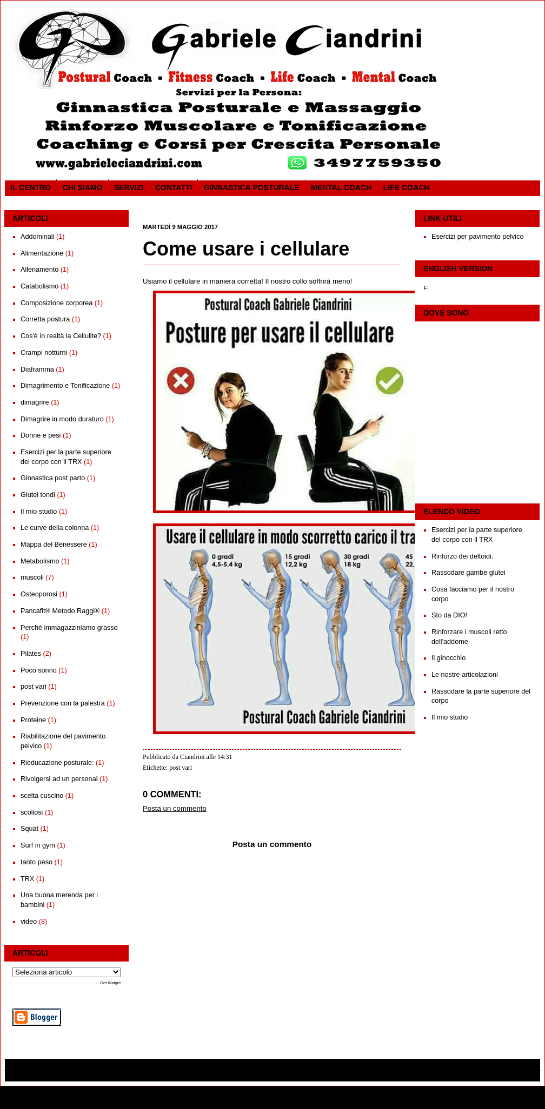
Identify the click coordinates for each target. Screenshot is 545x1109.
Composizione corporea (56, 303)
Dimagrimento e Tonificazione (65, 385)
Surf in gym (38, 845)
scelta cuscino (42, 795)
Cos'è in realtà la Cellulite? (61, 336)
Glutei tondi (38, 495)
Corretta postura (45, 319)
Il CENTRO (30, 187)
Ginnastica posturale (252, 187)
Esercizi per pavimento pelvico (477, 236)
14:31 (224, 757)
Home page (271, 1014)
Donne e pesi (41, 435)
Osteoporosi (39, 594)
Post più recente (163, 1014)
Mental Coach (341, 187)
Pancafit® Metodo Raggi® (60, 611)
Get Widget (110, 982)
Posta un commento (175, 808)
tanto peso (36, 862)
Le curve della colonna (55, 528)
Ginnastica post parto (53, 478)
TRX (27, 879)
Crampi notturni (44, 353)
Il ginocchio (448, 658)
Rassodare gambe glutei (468, 572)
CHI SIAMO (83, 187)
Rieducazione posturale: (57, 763)
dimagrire (35, 402)
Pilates (31, 653)
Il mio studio (39, 511)
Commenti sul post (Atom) (206, 1027)
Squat (29, 828)
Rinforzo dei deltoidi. (462, 556)
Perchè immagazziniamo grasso (69, 627)
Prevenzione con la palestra (63, 703)
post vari (33, 686)
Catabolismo (39, 286)
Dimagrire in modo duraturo (62, 419)
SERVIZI (128, 187)
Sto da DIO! (449, 615)
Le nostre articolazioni (464, 674)
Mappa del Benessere (54, 544)
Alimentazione (42, 253)
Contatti (173, 187)
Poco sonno (39, 670)
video (29, 921)
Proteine (33, 720)
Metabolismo (40, 561)
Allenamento (39, 269)
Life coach (406, 187)
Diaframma (37, 369)
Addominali (37, 236)
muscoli (32, 577)
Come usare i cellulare (246, 249)
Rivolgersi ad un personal (59, 779)
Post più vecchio (379, 1014)
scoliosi (32, 812)
